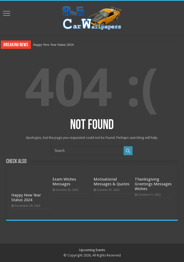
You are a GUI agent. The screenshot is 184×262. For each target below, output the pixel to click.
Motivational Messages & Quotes (111, 181)
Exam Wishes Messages (64, 181)
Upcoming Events (92, 250)
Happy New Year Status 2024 (53, 45)
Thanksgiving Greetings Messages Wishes (153, 184)
